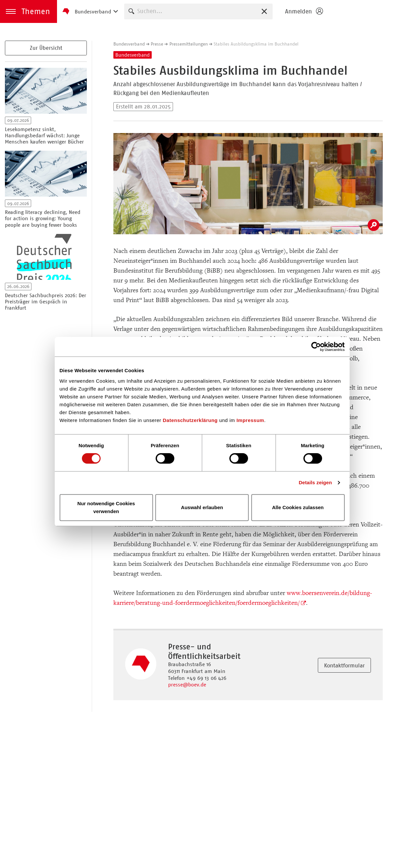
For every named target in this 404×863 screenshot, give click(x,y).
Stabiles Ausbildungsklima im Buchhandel (256, 44)
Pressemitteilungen (188, 44)
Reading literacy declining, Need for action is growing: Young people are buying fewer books (42, 218)
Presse (157, 44)
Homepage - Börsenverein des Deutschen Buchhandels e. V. (365, 11)
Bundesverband (129, 44)
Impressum (250, 420)
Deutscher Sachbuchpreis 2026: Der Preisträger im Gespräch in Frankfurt (45, 301)
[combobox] (198, 11)
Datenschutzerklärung (190, 420)
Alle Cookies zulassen (298, 507)
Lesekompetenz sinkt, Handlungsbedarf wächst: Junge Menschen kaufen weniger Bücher (44, 135)
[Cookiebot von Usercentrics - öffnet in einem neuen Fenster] (316, 347)
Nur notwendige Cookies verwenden (106, 507)
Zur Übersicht (46, 48)
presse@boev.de (187, 684)
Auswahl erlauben (202, 507)
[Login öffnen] (304, 11)
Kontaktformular (344, 665)
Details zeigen (315, 482)
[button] (28, 11)
